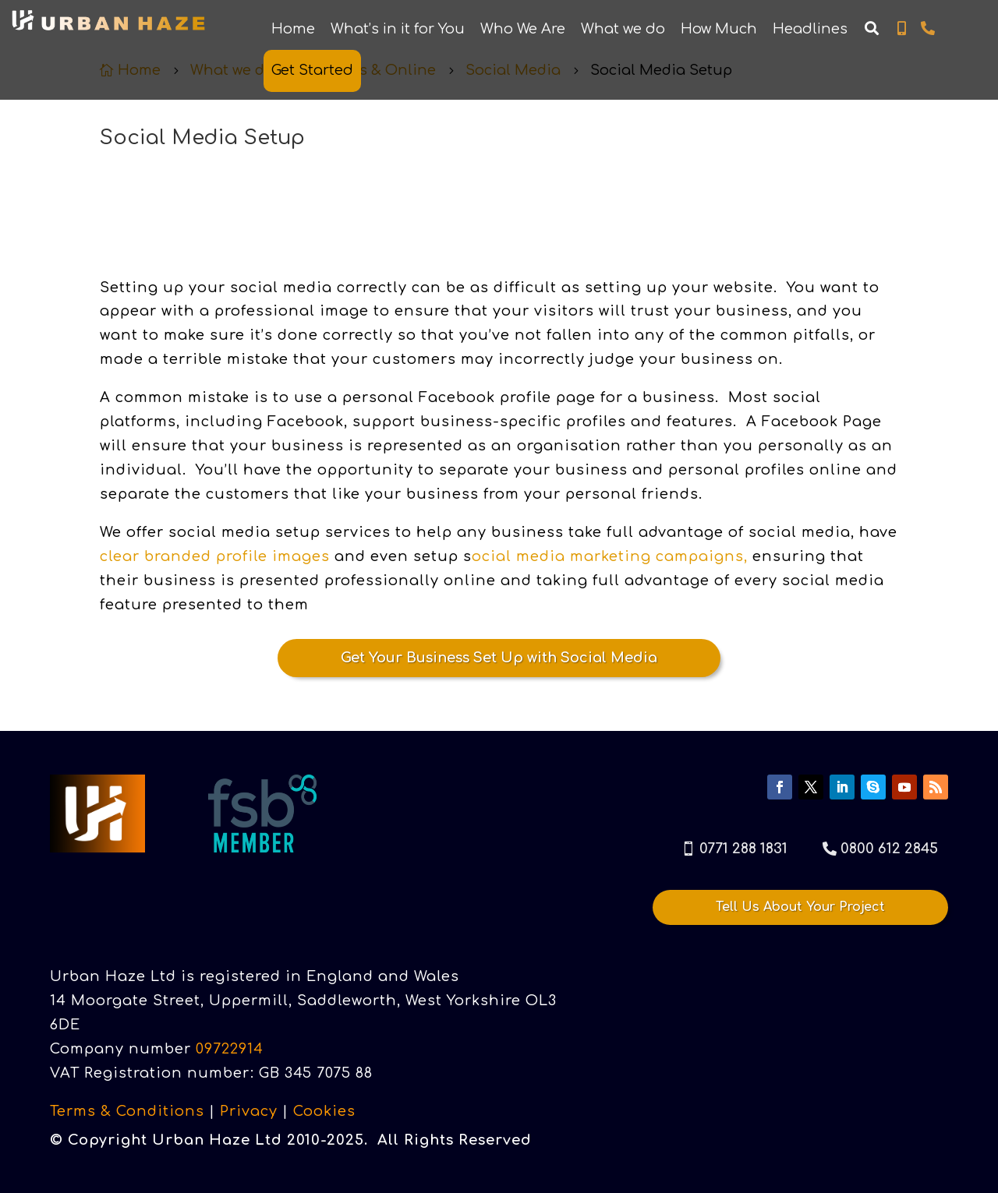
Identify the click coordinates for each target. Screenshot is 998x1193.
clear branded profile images (215, 556)
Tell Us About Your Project (800, 905)
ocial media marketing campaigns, (610, 556)
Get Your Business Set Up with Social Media (499, 657)
